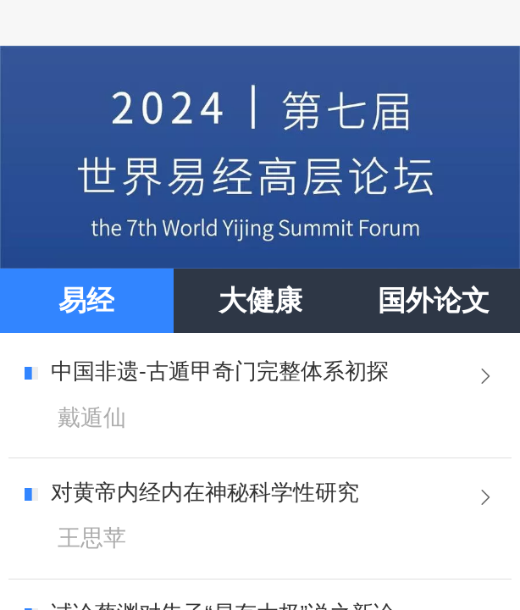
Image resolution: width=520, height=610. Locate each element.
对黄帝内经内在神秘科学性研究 (205, 492)
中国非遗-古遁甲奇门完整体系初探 (220, 371)
